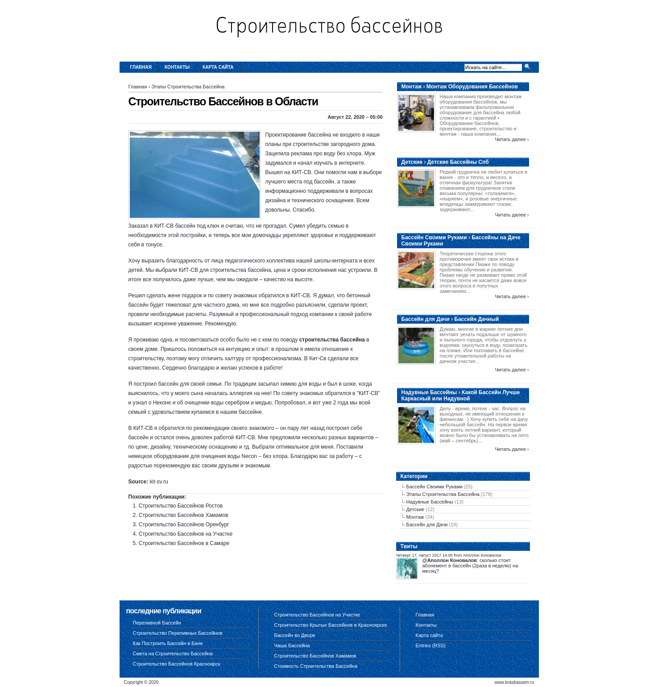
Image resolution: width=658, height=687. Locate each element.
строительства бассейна (332, 340)
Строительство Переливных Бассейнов (178, 633)
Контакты (177, 67)
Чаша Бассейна (292, 645)
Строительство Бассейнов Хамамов (183, 515)
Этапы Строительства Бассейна (187, 86)
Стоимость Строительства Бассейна (316, 666)
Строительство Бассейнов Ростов (181, 506)
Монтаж (415, 517)
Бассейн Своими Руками (434, 486)
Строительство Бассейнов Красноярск (176, 663)
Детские (415, 509)
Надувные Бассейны (430, 501)
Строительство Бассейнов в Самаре (184, 543)
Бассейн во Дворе (294, 635)
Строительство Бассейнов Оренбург (184, 524)
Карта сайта (218, 67)
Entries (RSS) (431, 645)
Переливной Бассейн (157, 622)
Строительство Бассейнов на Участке (186, 534)
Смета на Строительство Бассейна (173, 653)
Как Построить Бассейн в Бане (168, 643)
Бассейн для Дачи (427, 524)
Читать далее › (512, 139)
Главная (141, 67)
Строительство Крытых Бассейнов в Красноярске (330, 625)
